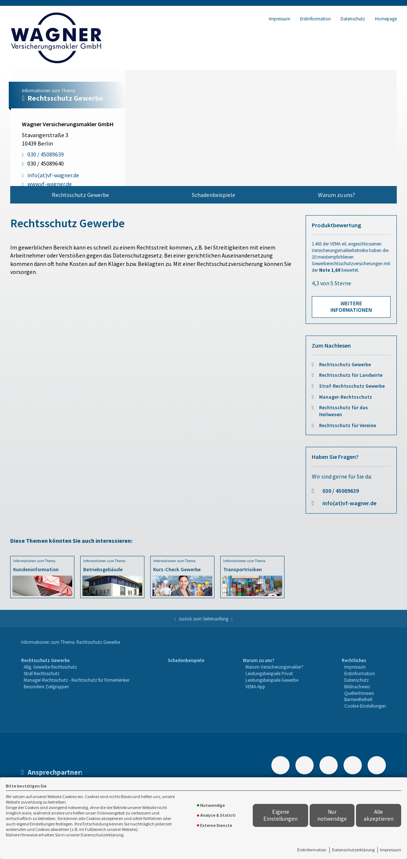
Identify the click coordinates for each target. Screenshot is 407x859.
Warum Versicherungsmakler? (274, 667)
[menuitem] (80, 195)
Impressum (390, 849)
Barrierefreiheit (358, 699)
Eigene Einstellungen (280, 815)
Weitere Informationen (351, 306)
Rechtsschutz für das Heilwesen (343, 411)
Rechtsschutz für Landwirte (351, 375)
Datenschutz (353, 19)
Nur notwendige (332, 815)
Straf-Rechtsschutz (41, 673)
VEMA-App (255, 686)
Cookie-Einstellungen (365, 706)
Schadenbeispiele (213, 194)
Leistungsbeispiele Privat (269, 673)
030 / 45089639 (340, 490)
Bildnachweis (357, 686)
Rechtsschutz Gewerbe (80, 194)
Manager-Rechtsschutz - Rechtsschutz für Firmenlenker (76, 680)
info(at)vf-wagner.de (349, 503)
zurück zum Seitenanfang (203, 619)
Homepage (386, 19)
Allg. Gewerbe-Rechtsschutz (50, 667)
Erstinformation (311, 849)
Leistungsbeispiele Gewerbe (271, 680)
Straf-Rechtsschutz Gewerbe (352, 386)
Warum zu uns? (336, 194)
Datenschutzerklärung (353, 849)
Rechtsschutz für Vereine (347, 425)
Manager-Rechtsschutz (345, 397)
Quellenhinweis (359, 693)
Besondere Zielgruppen (46, 686)
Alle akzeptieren (379, 815)
